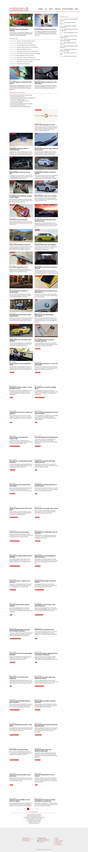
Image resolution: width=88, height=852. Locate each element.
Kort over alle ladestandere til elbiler (17, 99)
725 (37, 809)
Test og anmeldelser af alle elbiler (34, 814)
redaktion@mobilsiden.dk (43, 840)
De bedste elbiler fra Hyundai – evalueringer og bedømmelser (22, 98)
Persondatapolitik (58, 842)
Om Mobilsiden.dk (58, 844)
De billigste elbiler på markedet (34, 821)
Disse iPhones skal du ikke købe (70, 56)
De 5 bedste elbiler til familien (16, 102)
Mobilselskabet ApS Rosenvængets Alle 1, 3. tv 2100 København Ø (27, 839)
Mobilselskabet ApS (45, 849)
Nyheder (41, 9)
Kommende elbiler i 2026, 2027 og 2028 (34, 818)
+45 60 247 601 (41, 842)
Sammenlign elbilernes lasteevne (34, 820)
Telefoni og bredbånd (67, 9)
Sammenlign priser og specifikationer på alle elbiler (34, 817)
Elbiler (50, 9)
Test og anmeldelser (59, 840)
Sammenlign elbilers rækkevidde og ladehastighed (20, 106)
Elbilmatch (57, 9)
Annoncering (57, 843)
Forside (56, 838)
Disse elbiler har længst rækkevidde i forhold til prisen (21, 95)
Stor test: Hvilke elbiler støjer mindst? (17, 105)
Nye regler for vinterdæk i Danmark (17, 96)
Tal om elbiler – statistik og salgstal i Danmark (19, 100)
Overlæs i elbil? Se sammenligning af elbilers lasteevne (21, 103)
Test (46, 9)
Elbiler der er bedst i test (34, 823)
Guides (76, 9)
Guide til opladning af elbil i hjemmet (34, 816)
